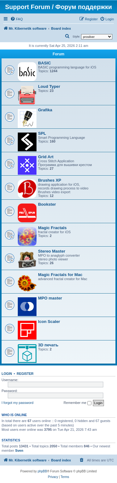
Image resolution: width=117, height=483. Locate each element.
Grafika (45, 110)
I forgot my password (17, 403)
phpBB (42, 471)
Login (7, 373)
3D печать (48, 345)
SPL (42, 133)
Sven (19, 450)
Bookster (47, 204)
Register (25, 373)
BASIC (44, 63)
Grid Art (45, 156)
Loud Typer (49, 86)
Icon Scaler (49, 321)
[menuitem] (16, 19)
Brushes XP (49, 180)
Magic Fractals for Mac (60, 274)
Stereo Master (51, 251)
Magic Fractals (52, 227)
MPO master (50, 298)
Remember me (77, 403)
